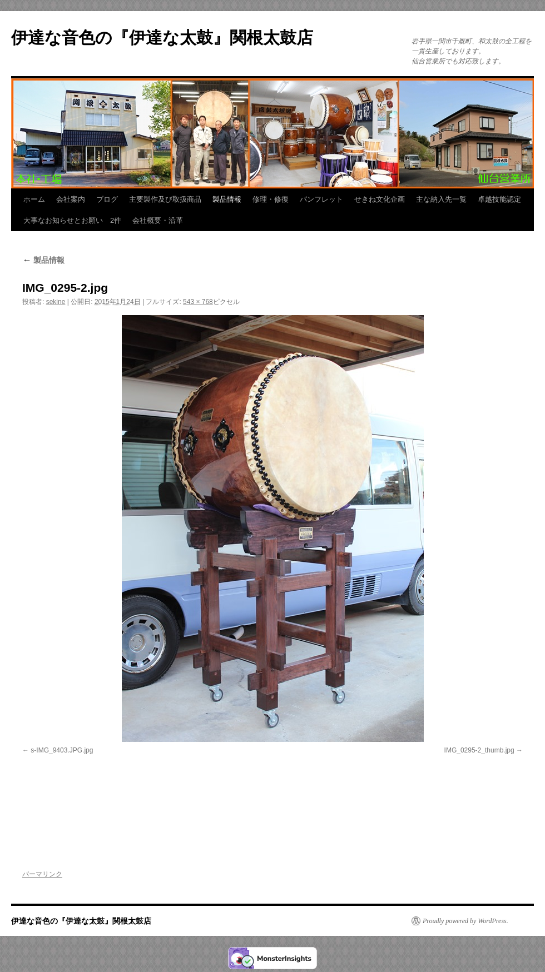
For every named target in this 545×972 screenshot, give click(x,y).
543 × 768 (198, 302)
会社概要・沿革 (157, 220)
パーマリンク (42, 874)
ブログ (107, 199)
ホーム (34, 199)
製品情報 (226, 199)
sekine (56, 302)
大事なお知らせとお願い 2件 (72, 220)
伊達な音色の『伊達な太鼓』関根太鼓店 (162, 37)
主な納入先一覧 (441, 199)
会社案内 (70, 199)
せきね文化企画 (379, 199)
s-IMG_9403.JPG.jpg (62, 750)
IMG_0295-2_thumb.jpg (479, 750)
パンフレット (321, 199)
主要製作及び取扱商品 (165, 199)
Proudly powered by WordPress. (465, 921)
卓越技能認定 (499, 199)
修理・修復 (270, 199)
